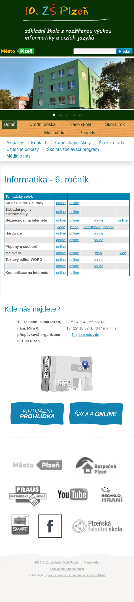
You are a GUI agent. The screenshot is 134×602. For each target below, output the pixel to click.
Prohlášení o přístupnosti (67, 568)
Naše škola (80, 124)
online (61, 203)
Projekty (87, 132)
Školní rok (115, 124)
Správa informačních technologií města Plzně (75, 575)
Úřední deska (42, 124)
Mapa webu (91, 562)
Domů (9, 124)
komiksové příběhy (98, 227)
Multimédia (54, 132)
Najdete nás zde (85, 335)
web (98, 253)
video (61, 227)
